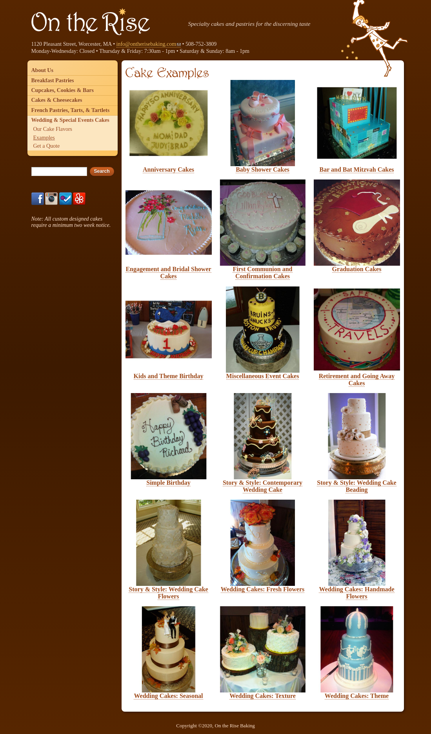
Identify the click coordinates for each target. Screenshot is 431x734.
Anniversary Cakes (168, 169)
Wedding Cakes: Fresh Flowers (262, 589)
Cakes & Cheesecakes (56, 100)
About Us (42, 70)
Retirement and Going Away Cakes (357, 379)
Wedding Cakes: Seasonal (168, 695)
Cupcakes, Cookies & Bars (62, 90)
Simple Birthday (168, 482)
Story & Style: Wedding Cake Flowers (168, 593)
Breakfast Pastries (52, 80)
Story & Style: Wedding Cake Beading (356, 486)
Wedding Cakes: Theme (357, 695)
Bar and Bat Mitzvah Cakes (357, 169)
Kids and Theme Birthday (169, 376)
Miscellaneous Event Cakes (262, 376)
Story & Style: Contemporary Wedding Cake (262, 486)
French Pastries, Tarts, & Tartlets (70, 110)
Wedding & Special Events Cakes (70, 120)
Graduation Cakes (357, 269)
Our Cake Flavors (53, 129)
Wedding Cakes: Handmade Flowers (356, 593)
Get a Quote (46, 146)
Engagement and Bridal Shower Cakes (168, 272)
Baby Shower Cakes (262, 169)
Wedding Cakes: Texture (262, 695)
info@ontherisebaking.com (148, 44)
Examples (44, 138)
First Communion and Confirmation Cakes (262, 272)
